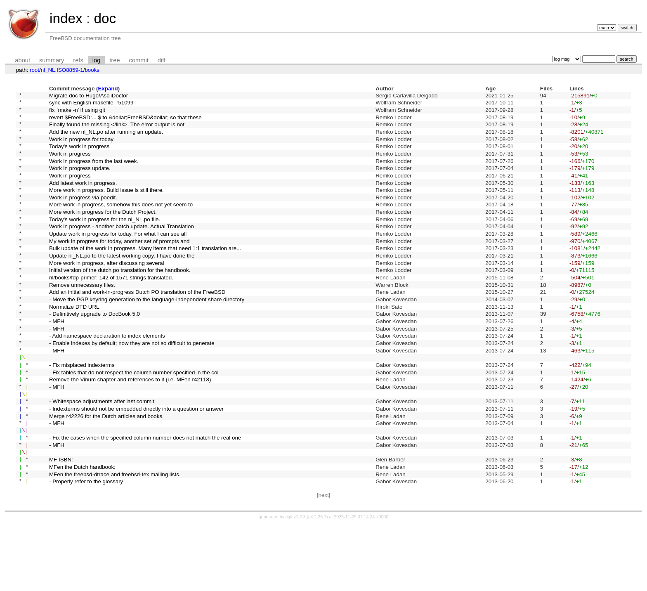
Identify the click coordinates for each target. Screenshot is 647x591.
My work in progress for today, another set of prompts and (119, 266)
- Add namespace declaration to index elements (107, 377)
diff (161, 60)
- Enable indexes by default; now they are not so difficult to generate (132, 386)
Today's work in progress (79, 156)
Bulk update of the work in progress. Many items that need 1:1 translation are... (145, 275)
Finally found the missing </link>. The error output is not (116, 130)
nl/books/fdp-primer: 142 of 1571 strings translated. (111, 309)
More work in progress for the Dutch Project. (103, 232)
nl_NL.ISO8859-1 (62, 70)
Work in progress (70, 164)
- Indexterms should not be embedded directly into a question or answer (136, 462)
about (22, 60)
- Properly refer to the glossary (86, 548)
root (34, 70)
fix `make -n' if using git (77, 113)
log (96, 60)
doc (105, 18)
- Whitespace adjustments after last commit (101, 454)
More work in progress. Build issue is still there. (106, 207)
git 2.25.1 (317, 583)
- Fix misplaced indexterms (82, 411)
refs (78, 60)
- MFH (56, 360)
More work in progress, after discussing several (106, 292)
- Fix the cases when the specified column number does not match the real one (145, 497)
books (92, 70)
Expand (108, 88)
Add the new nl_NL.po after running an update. (106, 138)
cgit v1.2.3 (296, 583)
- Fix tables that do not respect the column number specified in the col (133, 420)
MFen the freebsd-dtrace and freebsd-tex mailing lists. (115, 539)
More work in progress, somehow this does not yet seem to (121, 224)
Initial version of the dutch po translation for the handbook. (119, 301)
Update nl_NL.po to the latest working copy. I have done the (121, 284)
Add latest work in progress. (83, 198)
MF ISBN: (61, 522)
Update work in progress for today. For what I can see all (118, 258)
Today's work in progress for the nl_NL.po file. (104, 241)
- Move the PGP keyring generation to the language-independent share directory (146, 335)
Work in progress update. (80, 181)
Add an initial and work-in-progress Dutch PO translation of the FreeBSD (137, 326)
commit (139, 60)
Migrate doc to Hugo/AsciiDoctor (88, 96)
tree (114, 60)
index (66, 18)
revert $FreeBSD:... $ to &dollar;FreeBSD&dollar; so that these (125, 121)
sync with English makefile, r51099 (91, 105)
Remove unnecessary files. (82, 317)
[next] (324, 562)
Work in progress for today (81, 147)
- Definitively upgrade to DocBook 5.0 (94, 352)
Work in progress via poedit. (83, 215)
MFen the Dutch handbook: (82, 531)
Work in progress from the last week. (93, 173)
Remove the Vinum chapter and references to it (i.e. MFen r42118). (131, 429)
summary (51, 60)
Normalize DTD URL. (75, 343)
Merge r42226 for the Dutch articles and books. (106, 471)
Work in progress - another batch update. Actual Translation (121, 249)
